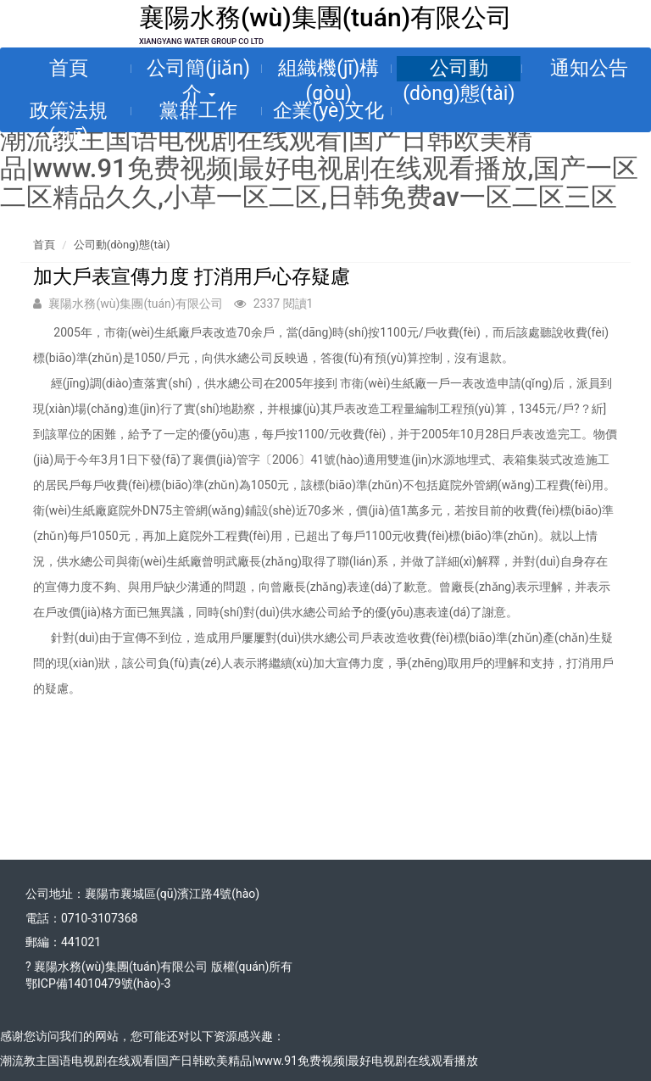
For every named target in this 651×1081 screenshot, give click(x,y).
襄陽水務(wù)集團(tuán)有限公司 (325, 17)
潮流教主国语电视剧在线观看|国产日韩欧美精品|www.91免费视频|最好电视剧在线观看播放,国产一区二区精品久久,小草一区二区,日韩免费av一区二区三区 (319, 168)
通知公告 (589, 68)
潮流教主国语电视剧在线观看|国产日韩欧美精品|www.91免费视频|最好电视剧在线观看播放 (239, 1060)
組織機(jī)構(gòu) (328, 69)
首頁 (68, 68)
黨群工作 (198, 110)
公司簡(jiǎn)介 (198, 69)
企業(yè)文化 (328, 110)
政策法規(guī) (69, 111)
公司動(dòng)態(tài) (459, 69)
